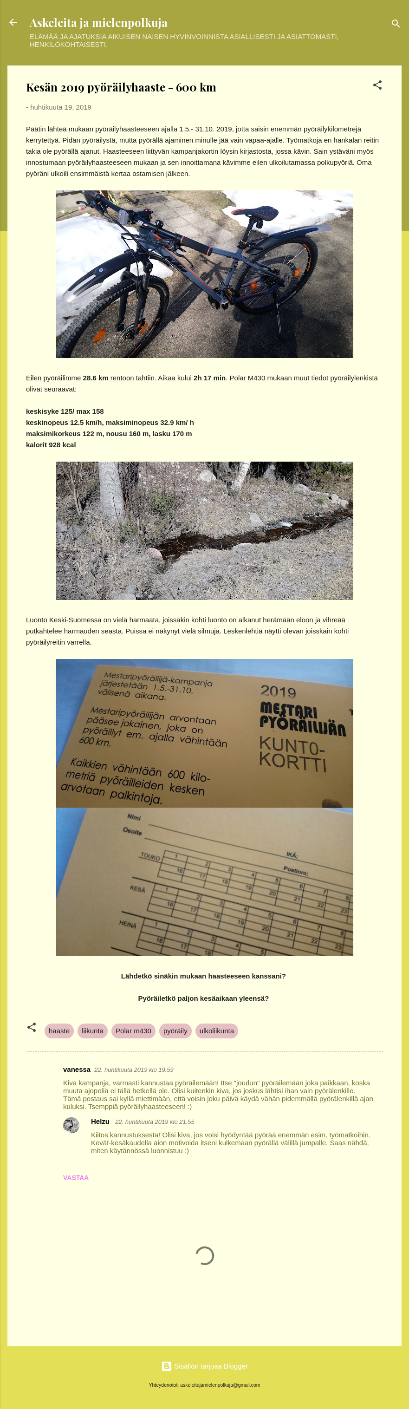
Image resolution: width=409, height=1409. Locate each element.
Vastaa (76, 1177)
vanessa (77, 1069)
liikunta (93, 1031)
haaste (59, 1031)
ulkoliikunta (217, 1031)
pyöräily (175, 1031)
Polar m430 (133, 1031)
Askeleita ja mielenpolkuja (99, 22)
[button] (377, 86)
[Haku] (396, 25)
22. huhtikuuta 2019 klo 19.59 (134, 1069)
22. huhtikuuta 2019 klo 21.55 (155, 1121)
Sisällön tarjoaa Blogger (204, 1366)
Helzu (101, 1121)
